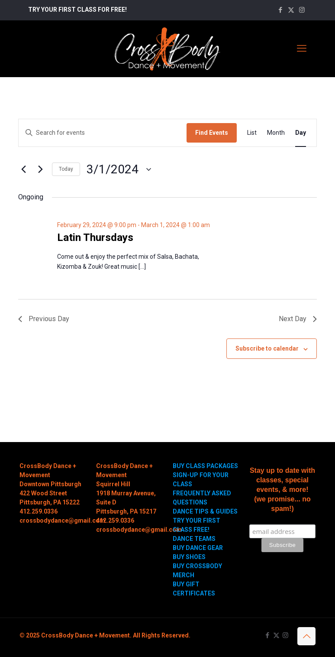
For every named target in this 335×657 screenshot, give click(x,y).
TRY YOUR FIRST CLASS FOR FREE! (77, 9)
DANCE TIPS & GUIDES (205, 511)
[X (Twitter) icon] (291, 10)
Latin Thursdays (95, 237)
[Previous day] (23, 169)
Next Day (298, 319)
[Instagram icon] (302, 10)
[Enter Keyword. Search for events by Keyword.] (103, 132)
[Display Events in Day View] (300, 132)
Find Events (211, 132)
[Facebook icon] (280, 10)
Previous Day (43, 319)
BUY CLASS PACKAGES (205, 465)
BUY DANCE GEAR (198, 547)
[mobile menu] (301, 48)
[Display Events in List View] (252, 132)
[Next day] (40, 169)
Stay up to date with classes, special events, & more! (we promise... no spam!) (282, 489)
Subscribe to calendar (267, 348)
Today (66, 169)
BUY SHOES (189, 556)
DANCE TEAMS (194, 538)
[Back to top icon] (306, 636)
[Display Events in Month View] (276, 132)
